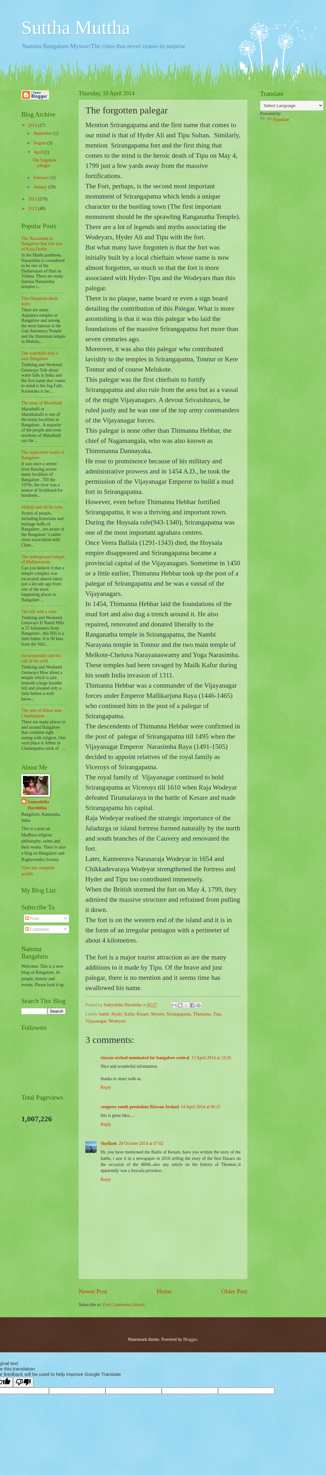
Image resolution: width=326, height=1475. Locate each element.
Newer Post (93, 1291)
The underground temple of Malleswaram (43, 559)
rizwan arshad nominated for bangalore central (145, 1057)
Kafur (129, 1014)
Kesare (143, 1014)
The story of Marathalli (41, 403)
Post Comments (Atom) (124, 1304)
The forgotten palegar (44, 163)
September (43, 133)
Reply (106, 1087)
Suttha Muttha (75, 27)
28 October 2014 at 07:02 (141, 1143)
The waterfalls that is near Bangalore (39, 356)
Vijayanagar (95, 1021)
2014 (33, 125)
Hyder (116, 1014)
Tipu (217, 1014)
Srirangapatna (179, 1014)
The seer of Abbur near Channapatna (41, 713)
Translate (274, 119)
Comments (37, 929)
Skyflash (109, 1143)
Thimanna (202, 1014)
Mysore (157, 1014)
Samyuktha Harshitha (38, 804)
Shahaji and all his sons (42, 507)
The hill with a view (39, 611)
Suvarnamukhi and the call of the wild (41, 658)
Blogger (190, 1339)
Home (164, 1291)
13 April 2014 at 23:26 (211, 1057)
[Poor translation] (23, 1382)
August (40, 143)
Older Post (234, 1291)
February (41, 177)
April (38, 152)
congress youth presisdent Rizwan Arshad (140, 1106)
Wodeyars (117, 1021)
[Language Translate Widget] (291, 106)
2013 (33, 199)
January (40, 186)
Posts (32, 918)
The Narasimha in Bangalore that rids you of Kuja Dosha (41, 243)
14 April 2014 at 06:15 (201, 1106)
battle (104, 1014)
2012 (33, 208)
